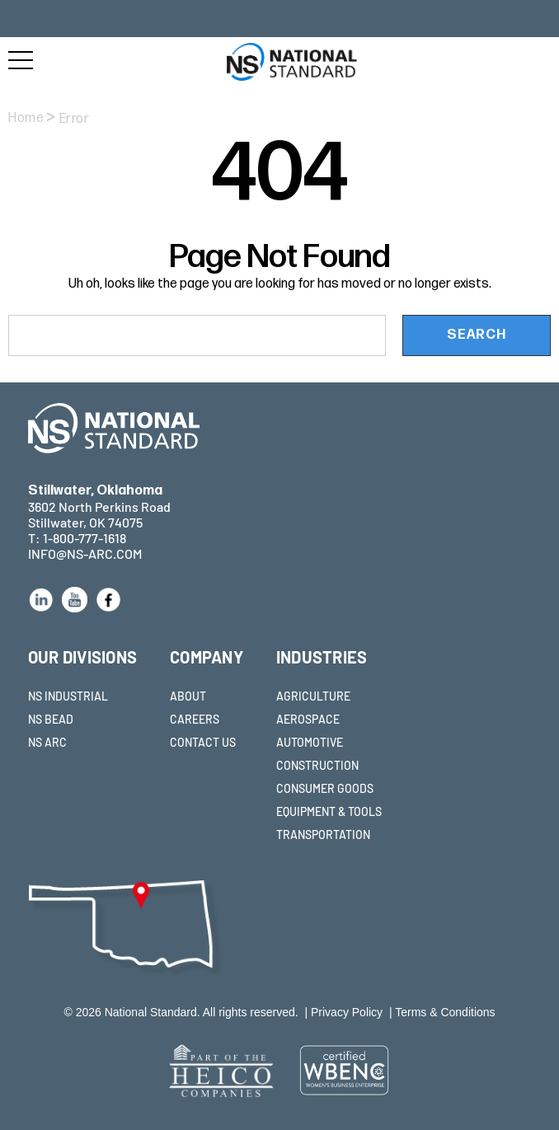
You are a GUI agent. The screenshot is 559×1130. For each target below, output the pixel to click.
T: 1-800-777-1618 (77, 538)
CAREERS (194, 719)
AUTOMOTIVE (309, 742)
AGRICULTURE (313, 696)
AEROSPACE (308, 719)
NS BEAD (50, 719)
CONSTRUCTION (317, 765)
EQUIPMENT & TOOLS (329, 811)
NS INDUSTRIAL (68, 696)
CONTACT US (203, 742)
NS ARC (47, 742)
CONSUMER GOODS (324, 788)
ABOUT (188, 696)
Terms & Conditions (445, 1012)
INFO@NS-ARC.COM (85, 553)
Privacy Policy (347, 1012)
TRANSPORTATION (323, 835)
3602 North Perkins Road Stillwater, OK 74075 (99, 506)
